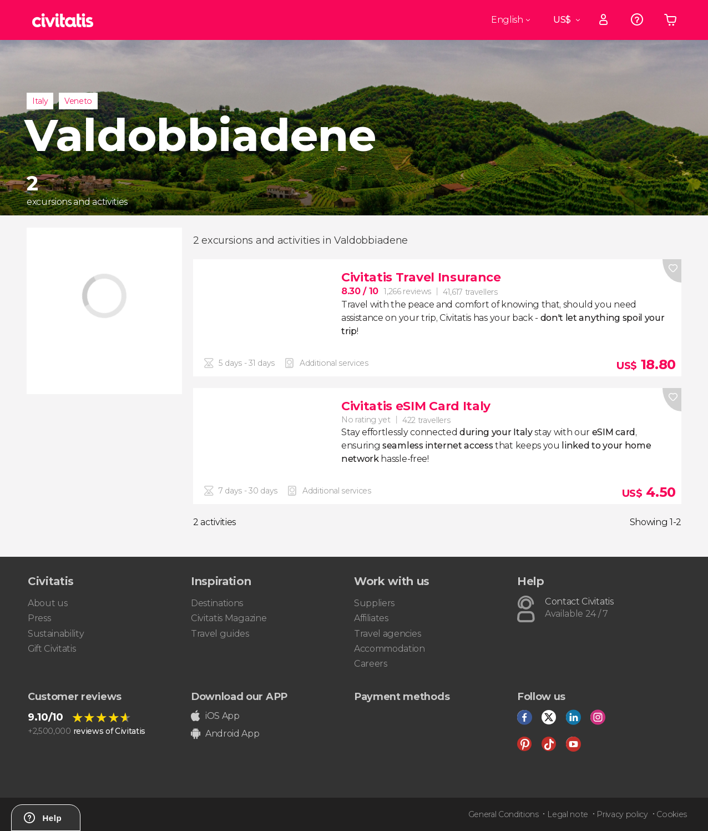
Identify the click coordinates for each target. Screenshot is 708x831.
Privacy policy (622, 814)
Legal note (567, 814)
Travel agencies (387, 633)
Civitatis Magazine (228, 618)
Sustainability (56, 633)
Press (39, 618)
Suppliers (374, 603)
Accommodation (389, 648)
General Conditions (503, 814)
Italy (40, 101)
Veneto (78, 101)
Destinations (217, 603)
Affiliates (371, 618)
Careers (370, 663)
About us (47, 603)
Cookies (671, 814)
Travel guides (220, 633)
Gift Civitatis (52, 648)
